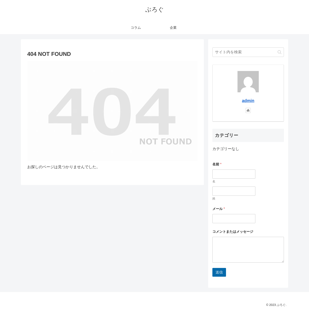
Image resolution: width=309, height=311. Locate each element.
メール (218, 209)
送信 (219, 272)
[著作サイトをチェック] (248, 110)
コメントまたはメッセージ (232, 231)
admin (248, 100)
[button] (279, 52)
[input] (248, 52)
